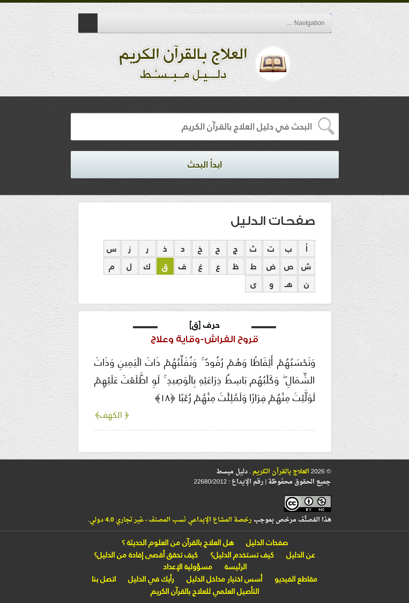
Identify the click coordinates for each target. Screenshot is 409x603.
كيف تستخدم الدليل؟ (242, 555)
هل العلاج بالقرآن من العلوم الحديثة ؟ (178, 542)
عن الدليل (300, 555)
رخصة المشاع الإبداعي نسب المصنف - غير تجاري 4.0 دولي (170, 520)
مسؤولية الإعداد (187, 567)
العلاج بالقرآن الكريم (280, 472)
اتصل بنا (104, 579)
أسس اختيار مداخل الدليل (224, 579)
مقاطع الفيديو (295, 579)
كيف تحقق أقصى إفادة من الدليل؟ (146, 555)
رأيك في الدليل (151, 579)
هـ (289, 283)
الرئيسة (236, 567)
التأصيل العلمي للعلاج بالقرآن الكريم (205, 591)
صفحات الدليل (267, 542)
